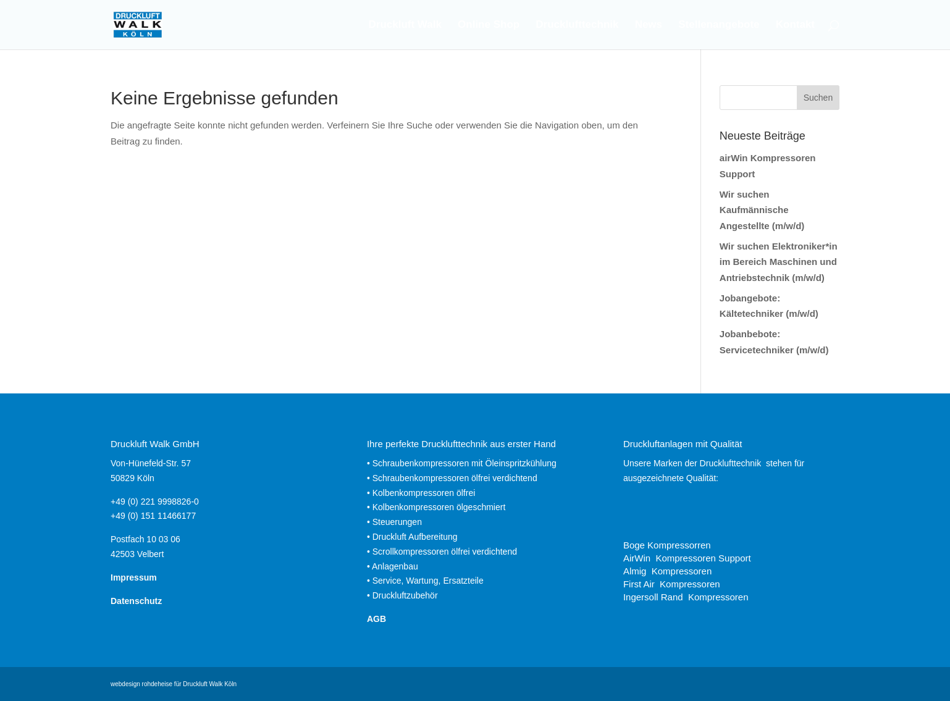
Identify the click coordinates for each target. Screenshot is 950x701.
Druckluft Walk (404, 25)
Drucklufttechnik (577, 25)
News (648, 25)
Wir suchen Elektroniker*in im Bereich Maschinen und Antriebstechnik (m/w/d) (779, 262)
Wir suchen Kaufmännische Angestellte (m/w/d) (762, 210)
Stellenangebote (718, 25)
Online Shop (488, 25)
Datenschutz (136, 601)
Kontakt (795, 25)
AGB (376, 619)
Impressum (134, 577)
